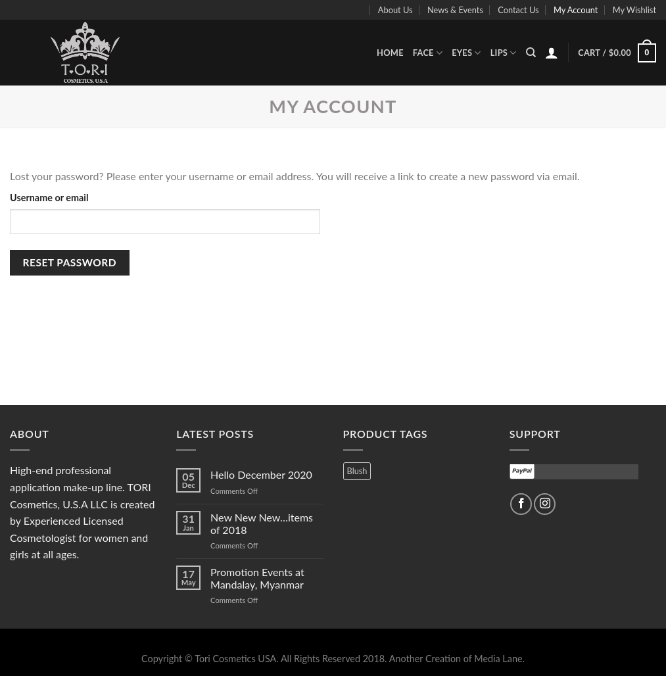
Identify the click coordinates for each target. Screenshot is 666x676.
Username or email (49, 197)
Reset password (69, 262)
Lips (503, 53)
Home (390, 52)
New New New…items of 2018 (261, 523)
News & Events (455, 10)
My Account (576, 10)
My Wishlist (634, 10)
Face (427, 53)
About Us (395, 10)
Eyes (466, 53)
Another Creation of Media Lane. (457, 658)
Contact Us (518, 10)
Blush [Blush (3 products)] (357, 471)
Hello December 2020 (261, 474)
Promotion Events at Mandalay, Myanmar (257, 578)
